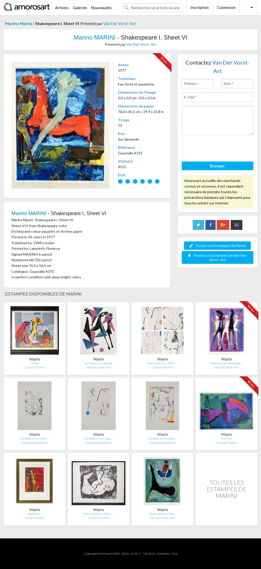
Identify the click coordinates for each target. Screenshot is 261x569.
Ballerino (35, 514)
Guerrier (226, 438)
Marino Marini (18, 23)
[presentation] (220, 149)
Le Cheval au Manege (99, 363)
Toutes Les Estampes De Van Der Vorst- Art (217, 257)
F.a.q (174, 553)
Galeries (80, 7)
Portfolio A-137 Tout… (98, 438)
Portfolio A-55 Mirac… (34, 438)
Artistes (62, 7)
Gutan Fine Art (35, 367)
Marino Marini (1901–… (162, 363)
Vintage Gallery (226, 442)
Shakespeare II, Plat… (162, 514)
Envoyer (217, 166)
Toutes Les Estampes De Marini (217, 245)
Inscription (199, 7)
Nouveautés (101, 7)
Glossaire (163, 553)
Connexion (226, 7)
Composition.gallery (34, 442)
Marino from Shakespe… (226, 363)
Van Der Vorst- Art (119, 23)
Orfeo (34, 363)
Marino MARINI (94, 37)
